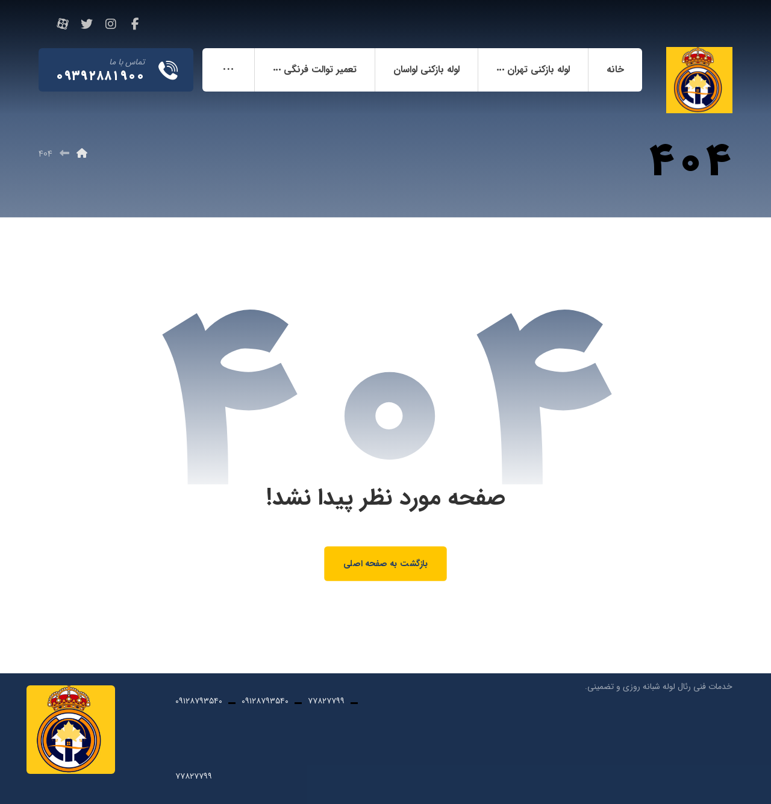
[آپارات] (63, 24)
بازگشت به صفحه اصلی (385, 563)
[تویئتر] (87, 24)
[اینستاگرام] (111, 24)
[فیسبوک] (135, 24)
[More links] (228, 70)
